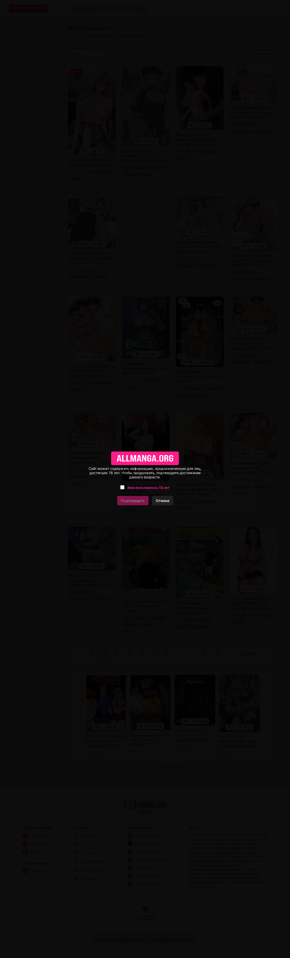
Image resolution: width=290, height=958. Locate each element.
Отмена (162, 500)
